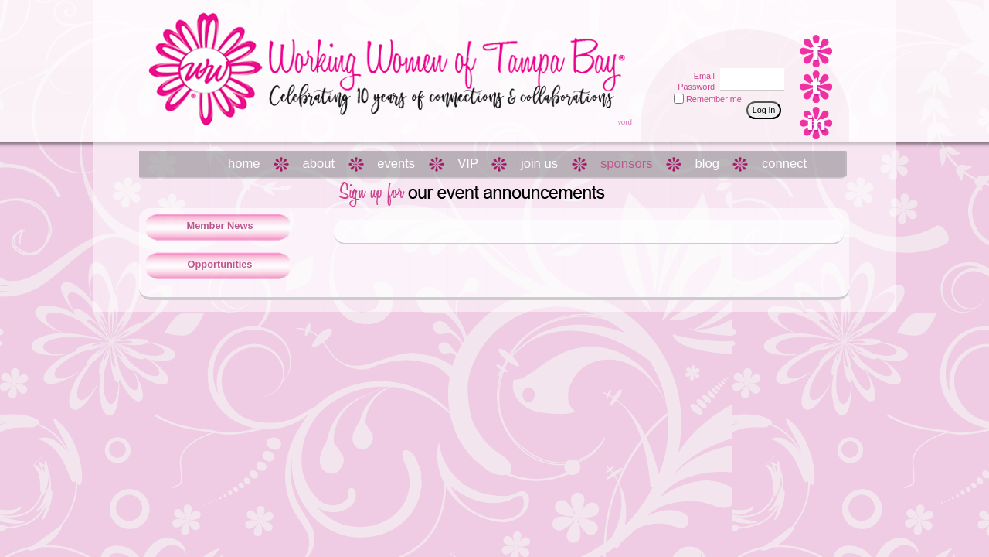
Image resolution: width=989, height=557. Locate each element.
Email (701, 75)
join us (539, 163)
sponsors (626, 163)
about (319, 163)
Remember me (714, 99)
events (396, 163)
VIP (467, 163)
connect (784, 163)
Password (693, 86)
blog (707, 163)
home (244, 163)
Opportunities (220, 264)
